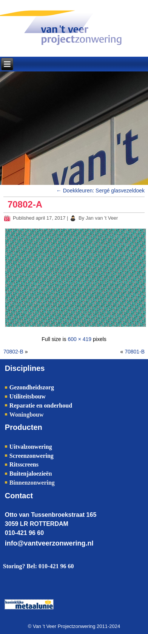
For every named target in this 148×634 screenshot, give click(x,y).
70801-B (135, 352)
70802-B (13, 352)
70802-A (25, 204)
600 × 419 (79, 339)
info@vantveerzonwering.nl (49, 543)
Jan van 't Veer (102, 218)
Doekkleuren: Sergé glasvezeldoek (100, 191)
